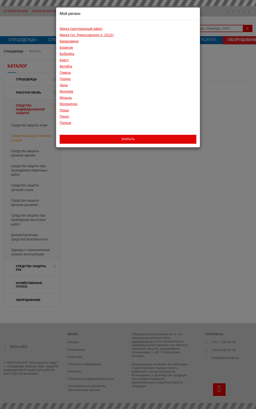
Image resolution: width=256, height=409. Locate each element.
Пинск (64, 116)
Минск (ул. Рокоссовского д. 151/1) (87, 35)
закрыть (128, 139)
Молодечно (68, 104)
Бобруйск (67, 53)
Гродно (65, 79)
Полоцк (65, 122)
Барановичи (69, 41)
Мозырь (66, 97)
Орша (64, 110)
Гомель (65, 72)
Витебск (66, 66)
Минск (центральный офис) (81, 28)
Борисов (66, 47)
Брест (64, 60)
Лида (64, 85)
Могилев (66, 91)
